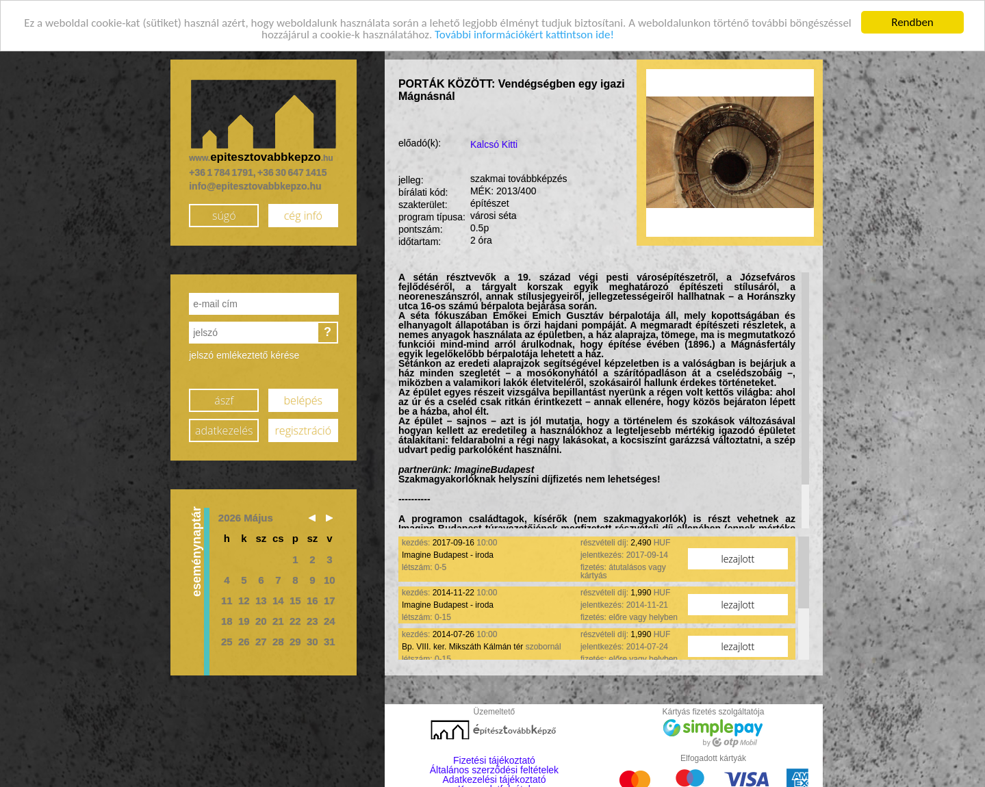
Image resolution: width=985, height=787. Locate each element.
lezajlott (738, 558)
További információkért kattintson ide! (524, 34)
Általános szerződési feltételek (494, 769)
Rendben (912, 21)
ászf (223, 399)
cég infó (303, 214)
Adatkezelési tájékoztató (494, 778)
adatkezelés (224, 429)
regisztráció (303, 429)
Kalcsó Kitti (493, 143)
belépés (303, 399)
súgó (224, 214)
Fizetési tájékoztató (494, 759)
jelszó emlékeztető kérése (244, 354)
